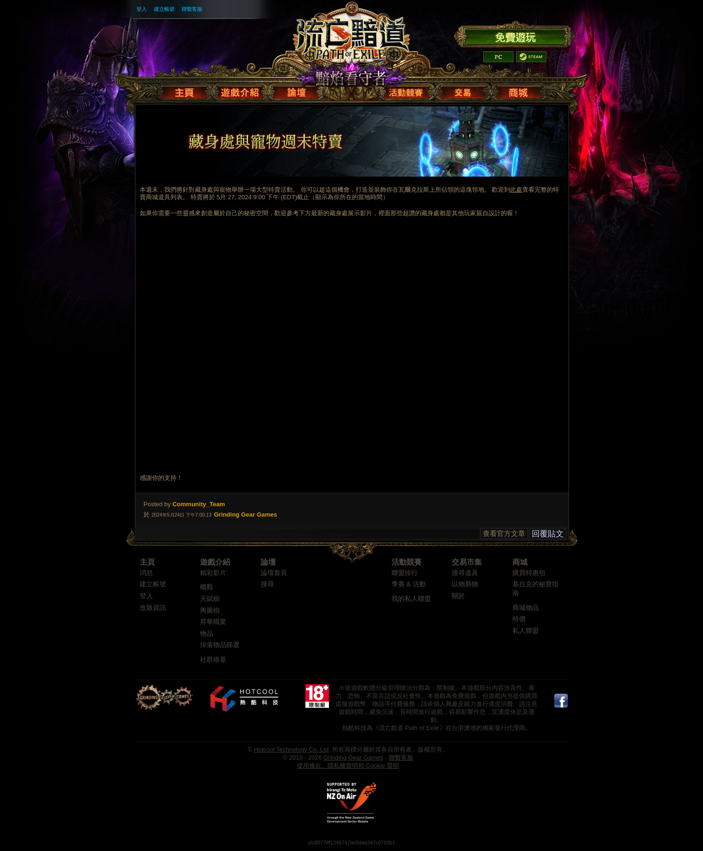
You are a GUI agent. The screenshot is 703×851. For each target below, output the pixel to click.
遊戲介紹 (215, 562)
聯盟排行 (404, 572)
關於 (458, 596)
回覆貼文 (548, 533)
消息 (146, 572)
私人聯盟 (525, 630)
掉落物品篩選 (220, 644)
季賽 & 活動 (408, 584)
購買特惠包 (528, 572)
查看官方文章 (504, 533)
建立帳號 (164, 9)
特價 (519, 619)
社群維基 (213, 659)
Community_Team (198, 504)
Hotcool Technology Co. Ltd (291, 749)
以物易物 (465, 584)
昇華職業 (213, 621)
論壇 (268, 562)
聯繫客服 (192, 9)
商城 (519, 562)
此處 (516, 189)
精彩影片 (213, 572)
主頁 (147, 562)
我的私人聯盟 (411, 598)
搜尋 (267, 584)
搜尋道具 (465, 572)
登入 (141, 9)
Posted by (157, 504)
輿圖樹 (210, 610)
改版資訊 (153, 607)
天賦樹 (210, 598)
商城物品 (525, 607)
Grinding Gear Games (353, 757)
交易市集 (467, 562)
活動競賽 (406, 562)
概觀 (206, 587)
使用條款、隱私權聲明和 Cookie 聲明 (348, 765)
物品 (206, 633)
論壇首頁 (274, 572)
